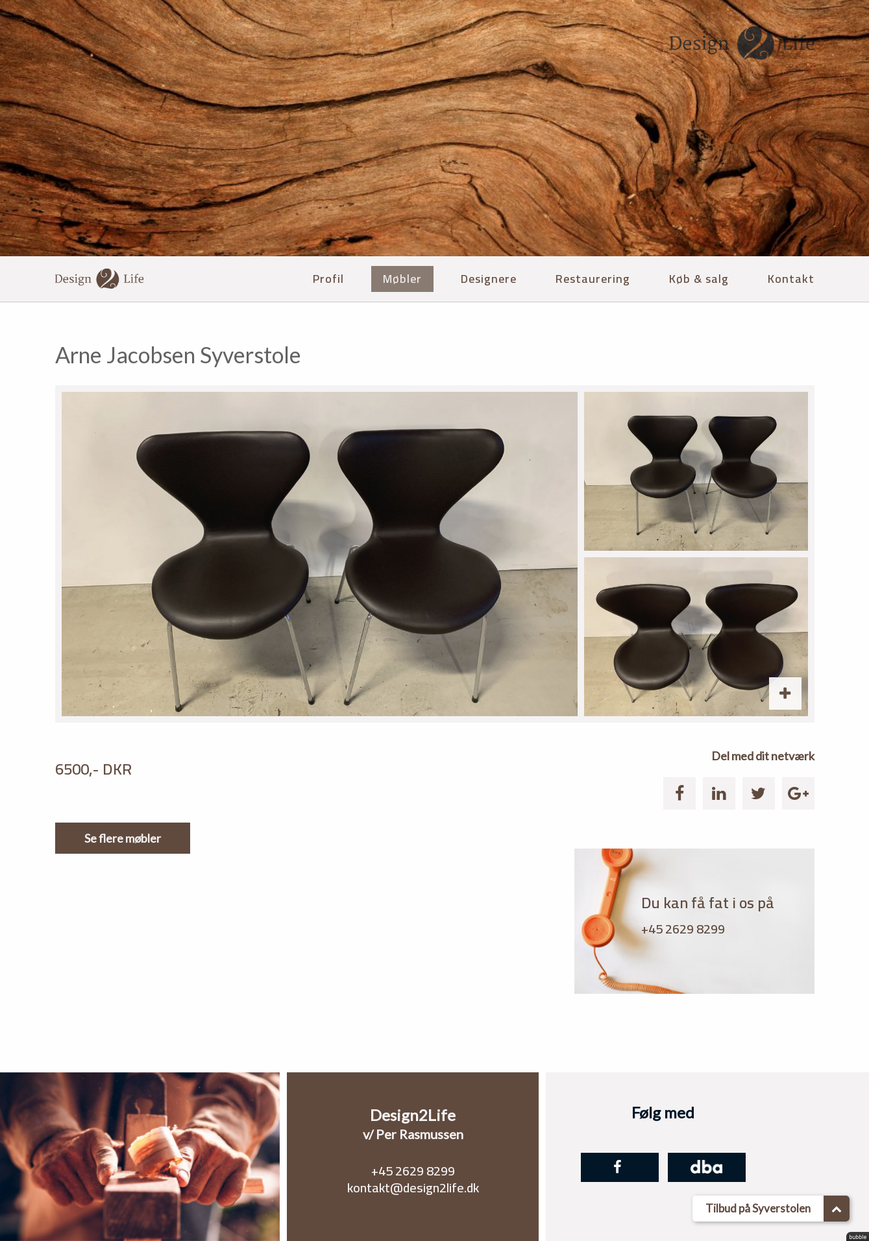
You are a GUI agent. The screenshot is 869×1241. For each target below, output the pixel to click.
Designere (489, 278)
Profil (328, 278)
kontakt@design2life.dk (413, 1187)
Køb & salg (699, 278)
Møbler (402, 278)
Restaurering (593, 278)
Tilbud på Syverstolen (777, 1209)
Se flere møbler (122, 838)
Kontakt (791, 278)
